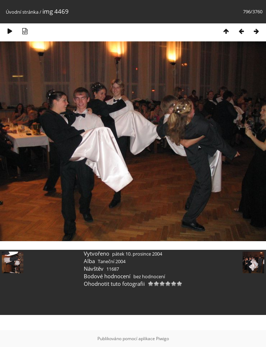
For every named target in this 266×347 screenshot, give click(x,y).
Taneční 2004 (111, 261)
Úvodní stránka (22, 12)
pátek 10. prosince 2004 (137, 254)
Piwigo (162, 338)
